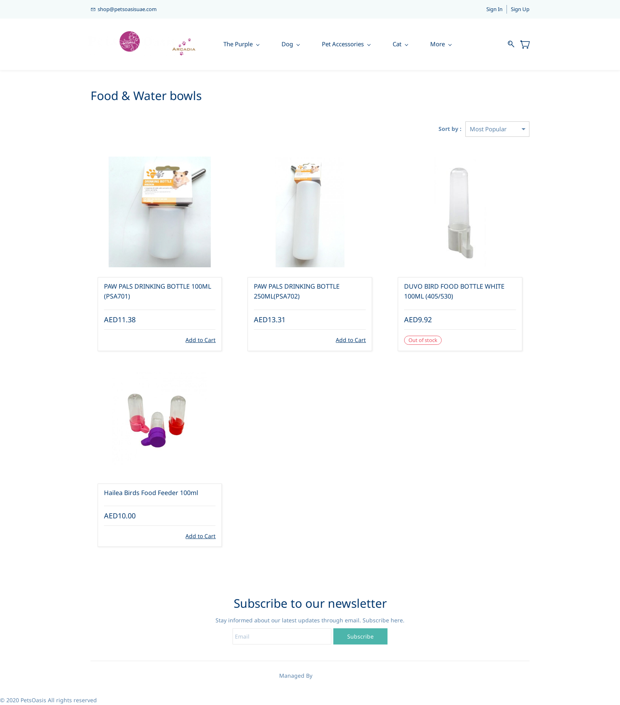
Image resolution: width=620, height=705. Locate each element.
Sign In (494, 9)
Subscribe (360, 636)
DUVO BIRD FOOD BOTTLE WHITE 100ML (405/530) (454, 291)
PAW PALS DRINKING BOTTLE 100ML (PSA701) (157, 291)
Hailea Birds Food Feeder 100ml (151, 492)
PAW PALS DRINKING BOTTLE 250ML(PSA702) (297, 291)
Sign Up (520, 9)
